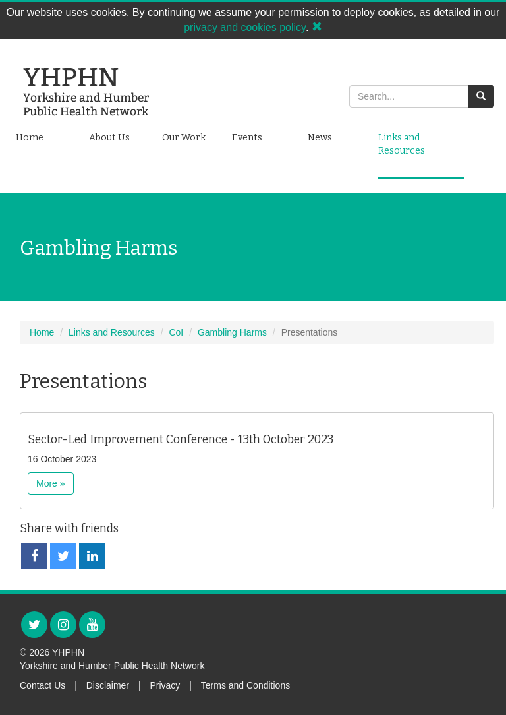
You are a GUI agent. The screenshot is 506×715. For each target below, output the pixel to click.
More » (50, 483)
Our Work (184, 137)
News (320, 137)
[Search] (408, 96)
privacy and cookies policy (245, 27)
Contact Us (42, 685)
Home (29, 137)
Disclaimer (107, 685)
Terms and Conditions (245, 685)
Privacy (165, 685)
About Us (109, 137)
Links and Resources (401, 144)
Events (247, 137)
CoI (176, 332)
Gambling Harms (232, 332)
